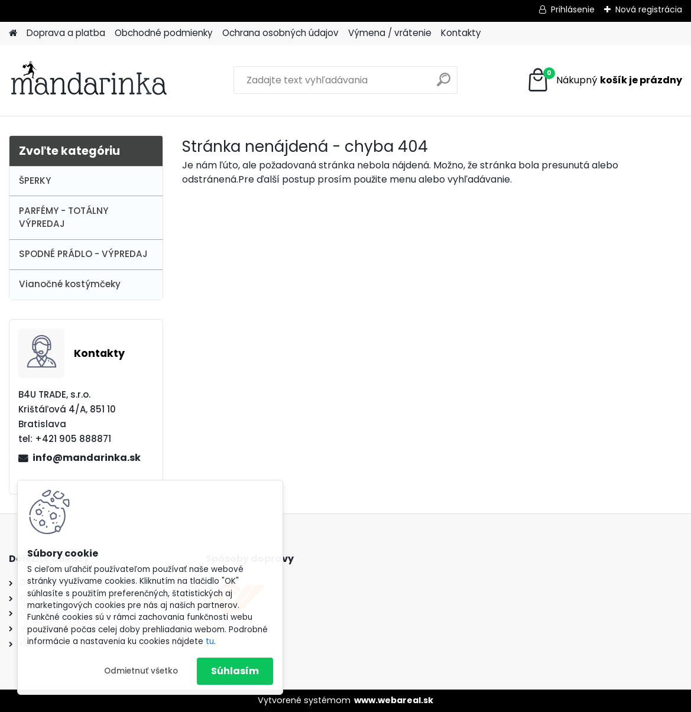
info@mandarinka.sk (87, 457)
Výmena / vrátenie (390, 33)
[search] (443, 84)
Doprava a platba (66, 33)
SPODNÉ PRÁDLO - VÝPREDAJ (83, 254)
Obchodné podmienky (164, 33)
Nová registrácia (648, 9)
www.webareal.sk (393, 700)
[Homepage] (13, 33)
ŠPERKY (35, 180)
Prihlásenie (573, 9)
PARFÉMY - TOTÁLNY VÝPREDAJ (63, 217)
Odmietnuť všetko (141, 671)
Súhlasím (235, 671)
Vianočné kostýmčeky (70, 284)
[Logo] (90, 80)
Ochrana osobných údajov (280, 33)
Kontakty (461, 33)
